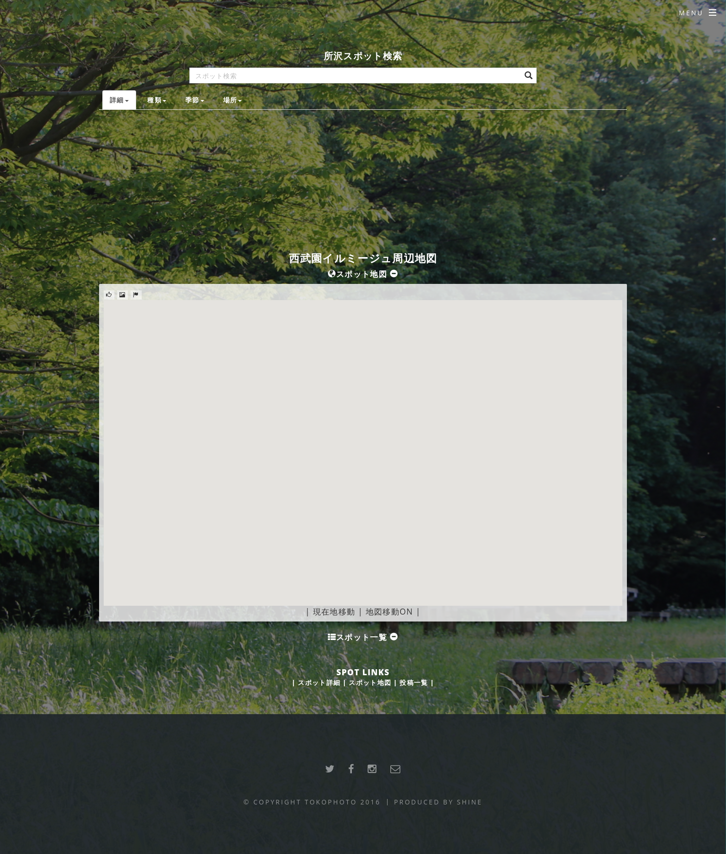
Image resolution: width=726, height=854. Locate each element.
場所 (232, 99)
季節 (194, 99)
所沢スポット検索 (363, 56)
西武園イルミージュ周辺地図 (363, 258)
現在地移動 (334, 611)
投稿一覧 (414, 682)
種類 (156, 99)
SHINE (469, 801)
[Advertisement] (363, 179)
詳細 (119, 99)
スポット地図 (370, 682)
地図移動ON (389, 611)
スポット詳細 (319, 682)
